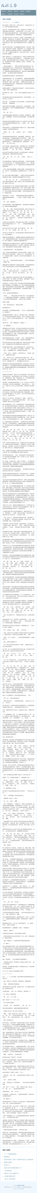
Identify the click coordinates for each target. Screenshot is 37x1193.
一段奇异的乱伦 (8, 1170)
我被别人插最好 (8, 1162)
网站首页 (4, 11)
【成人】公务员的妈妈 (9, 1179)
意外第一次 (7, 1165)
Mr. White (21, 1188)
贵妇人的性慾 (7, 19)
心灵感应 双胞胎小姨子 (10, 1176)
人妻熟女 (22, 11)
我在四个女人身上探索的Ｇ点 (11, 1173)
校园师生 (10, 11)
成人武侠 (16, 14)
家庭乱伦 (4, 14)
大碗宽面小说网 (20, 1185)
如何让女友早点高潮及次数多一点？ (13, 1167)
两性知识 (22, 14)
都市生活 (16, 11)
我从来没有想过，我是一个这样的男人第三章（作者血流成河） (19, 1159)
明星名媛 (10, 14)
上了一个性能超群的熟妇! (10, 1154)
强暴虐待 (28, 11)
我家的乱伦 (7, 1156)
